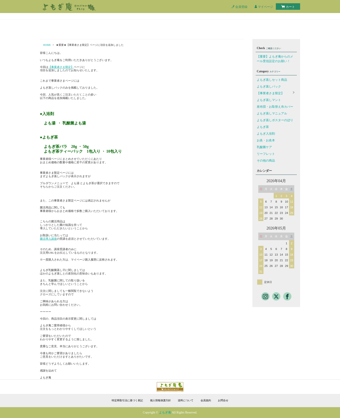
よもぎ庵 (165, 412)
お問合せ (223, 400)
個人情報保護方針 (160, 400)
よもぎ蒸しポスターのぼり (275, 120)
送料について (185, 400)
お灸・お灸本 (266, 140)
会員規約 (206, 400)
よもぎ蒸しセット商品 (272, 79)
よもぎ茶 (263, 127)
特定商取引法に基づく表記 (127, 400)
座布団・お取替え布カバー (275, 106)
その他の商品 (266, 160)
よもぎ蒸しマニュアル (272, 113)
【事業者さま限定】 (61, 67)
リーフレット (266, 153)
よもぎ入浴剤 (266, 133)
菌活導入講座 (48, 238)
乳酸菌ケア (264, 147)
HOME (47, 44)
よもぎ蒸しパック (269, 86)
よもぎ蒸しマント (269, 100)
